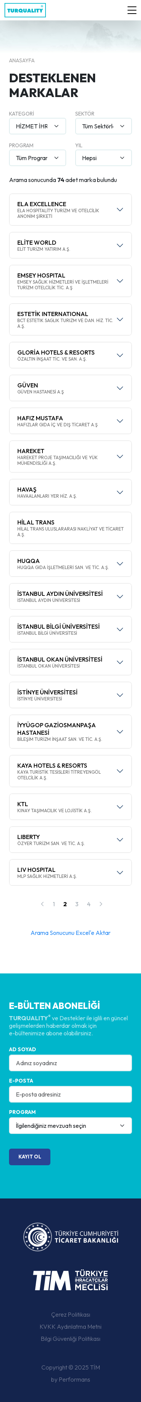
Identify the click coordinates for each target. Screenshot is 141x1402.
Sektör (84, 113)
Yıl (78, 145)
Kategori (21, 113)
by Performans (70, 1379)
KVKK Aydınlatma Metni (70, 1326)
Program (21, 145)
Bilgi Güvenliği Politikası (70, 1338)
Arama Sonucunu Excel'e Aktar (70, 932)
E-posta (21, 1080)
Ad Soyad (22, 1049)
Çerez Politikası (70, 1314)
